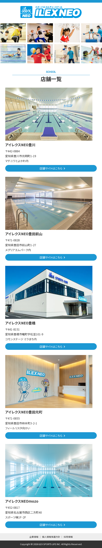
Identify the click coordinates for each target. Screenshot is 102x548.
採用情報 (68, 536)
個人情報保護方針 (51, 536)
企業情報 (33, 536)
